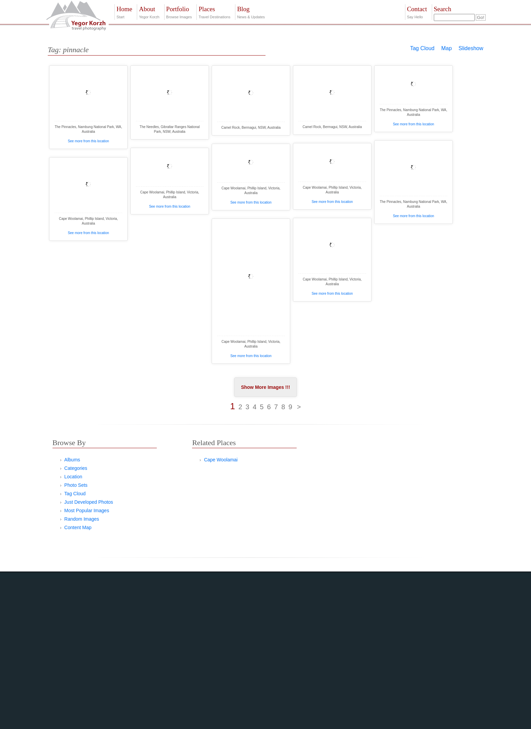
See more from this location (88, 141)
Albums (72, 459)
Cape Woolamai (220, 459)
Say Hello (417, 11)
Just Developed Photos (88, 502)
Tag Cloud (422, 48)
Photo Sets (76, 485)
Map (446, 48)
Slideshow (471, 48)
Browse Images (179, 11)
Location (73, 476)
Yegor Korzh (149, 11)
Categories (75, 468)
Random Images (81, 519)
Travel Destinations (214, 11)
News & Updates (251, 11)
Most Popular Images (86, 510)
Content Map (77, 527)
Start (124, 11)
